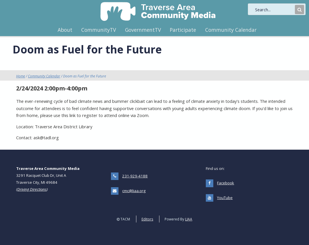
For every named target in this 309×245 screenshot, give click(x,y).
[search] (274, 9)
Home (20, 76)
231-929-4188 (135, 176)
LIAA (188, 219)
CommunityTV (98, 29)
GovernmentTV (143, 29)
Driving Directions (32, 189)
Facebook (225, 182)
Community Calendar (231, 29)
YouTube (225, 197)
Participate (183, 29)
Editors (147, 219)
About (65, 29)
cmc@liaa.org (134, 190)
